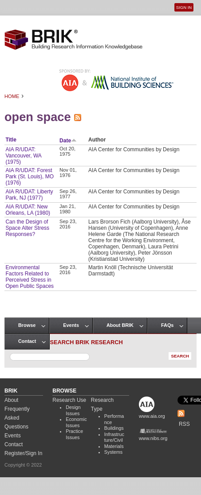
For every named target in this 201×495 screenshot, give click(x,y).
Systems (113, 452)
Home (12, 96)
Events (71, 325)
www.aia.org (152, 416)
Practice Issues (74, 434)
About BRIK (120, 325)
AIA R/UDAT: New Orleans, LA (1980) (27, 210)
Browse (26, 325)
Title (10, 140)
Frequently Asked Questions (17, 418)
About (11, 400)
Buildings (114, 428)
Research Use (69, 400)
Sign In (184, 7)
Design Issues (73, 410)
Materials (114, 446)
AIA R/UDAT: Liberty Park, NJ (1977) (29, 195)
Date (68, 141)
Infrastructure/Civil (114, 437)
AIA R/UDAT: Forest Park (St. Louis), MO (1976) (29, 176)
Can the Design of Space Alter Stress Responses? (27, 228)
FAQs (167, 325)
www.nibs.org (153, 438)
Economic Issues (76, 422)
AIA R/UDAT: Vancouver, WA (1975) (23, 155)
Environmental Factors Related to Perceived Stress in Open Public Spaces (29, 276)
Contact (27, 341)
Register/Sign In (23, 453)
